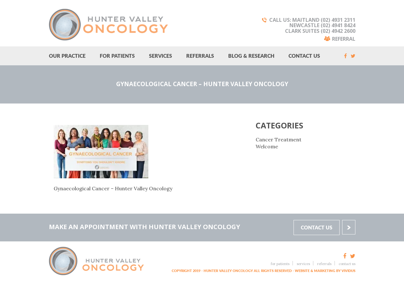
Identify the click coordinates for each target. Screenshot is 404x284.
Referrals (200, 56)
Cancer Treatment (278, 139)
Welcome (267, 146)
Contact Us (304, 56)
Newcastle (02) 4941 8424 (322, 25)
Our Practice (67, 56)
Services (160, 56)
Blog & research (251, 56)
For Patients (117, 56)
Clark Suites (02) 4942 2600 (320, 30)
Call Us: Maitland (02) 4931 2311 (312, 19)
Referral (343, 38)
